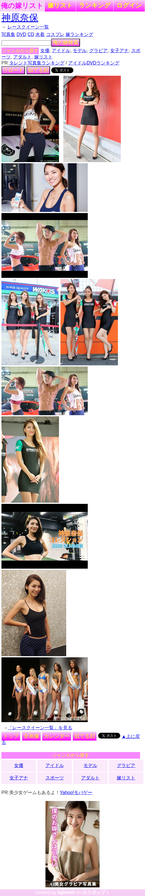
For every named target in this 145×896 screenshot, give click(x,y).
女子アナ (119, 50)
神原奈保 (19, 17)
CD (31, 34)
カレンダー (57, 736)
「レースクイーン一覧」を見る (40, 727)
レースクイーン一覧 (28, 26)
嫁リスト (60, 5)
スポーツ (54, 777)
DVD (21, 34)
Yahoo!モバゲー (76, 792)
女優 (44, 50)
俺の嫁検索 (66, 42)
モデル (80, 50)
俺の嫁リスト (22, 6)
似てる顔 (38, 70)
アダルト (22, 56)
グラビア (98, 50)
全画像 (31, 736)
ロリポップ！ (96, 892)
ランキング (94, 5)
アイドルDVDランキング (93, 62)
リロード (13, 70)
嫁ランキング (79, 34)
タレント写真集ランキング (36, 62)
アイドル (61, 50)
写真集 (8, 34)
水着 (40, 34)
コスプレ (55, 34)
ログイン (129, 5)
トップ (11, 736)
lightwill (66, 892)
